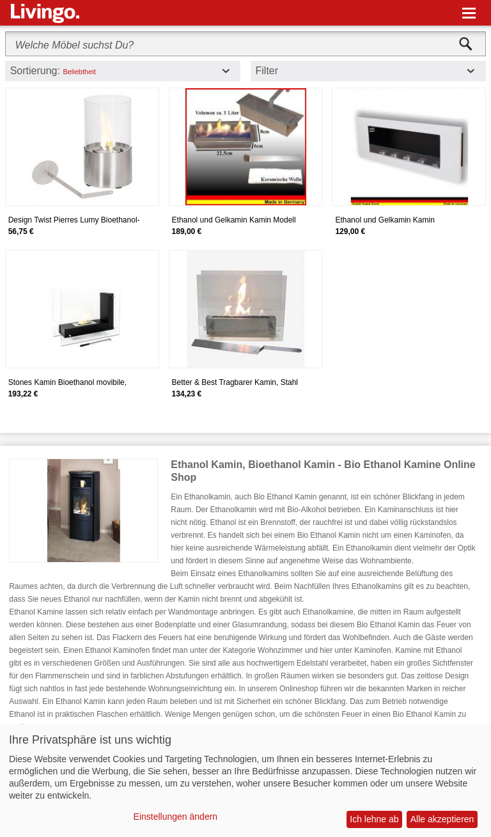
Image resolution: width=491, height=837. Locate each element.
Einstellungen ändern (176, 816)
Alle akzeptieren (442, 819)
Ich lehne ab (374, 819)
